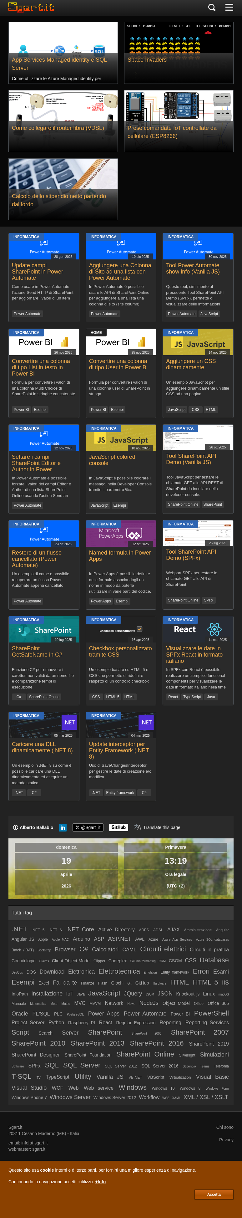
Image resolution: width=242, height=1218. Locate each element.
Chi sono (225, 1127)
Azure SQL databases (212, 939)
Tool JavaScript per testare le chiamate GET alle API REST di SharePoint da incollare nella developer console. (194, 485)
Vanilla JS (109, 1077)
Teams (204, 1066)
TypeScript (192, 697)
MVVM (95, 1003)
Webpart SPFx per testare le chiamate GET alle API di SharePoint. (191, 579)
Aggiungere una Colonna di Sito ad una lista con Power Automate (120, 271)
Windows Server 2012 (114, 1097)
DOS (31, 972)
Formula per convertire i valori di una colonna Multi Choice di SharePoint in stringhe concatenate (43, 388)
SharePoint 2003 (147, 1033)
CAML (129, 949)
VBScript (155, 1077)
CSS (195, 409)
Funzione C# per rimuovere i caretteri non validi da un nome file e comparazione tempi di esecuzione (43, 678)
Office (199, 1003)
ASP (99, 939)
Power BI (21, 409)
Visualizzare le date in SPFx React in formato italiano (194, 654)
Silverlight (187, 1055)
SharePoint (213, 504)
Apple (43, 939)
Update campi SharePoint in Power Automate (37, 271)
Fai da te (65, 983)
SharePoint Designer (36, 1054)
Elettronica (81, 972)
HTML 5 (112, 697)
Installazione (47, 993)
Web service (98, 1088)
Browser (65, 949)
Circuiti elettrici (163, 949)
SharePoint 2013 (97, 1043)
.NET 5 (38, 930)
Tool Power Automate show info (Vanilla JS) (193, 268)
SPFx (208, 600)
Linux (209, 993)
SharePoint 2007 (200, 1032)
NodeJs (149, 1003)
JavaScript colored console (112, 460)
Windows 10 (163, 1088)
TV (39, 1077)
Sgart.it (15, 1127)
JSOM (149, 994)
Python (56, 1022)
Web (73, 1088)
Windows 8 (190, 1088)
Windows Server (70, 1097)
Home (96, 332)
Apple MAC (60, 939)
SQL (52, 1065)
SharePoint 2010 (38, 1043)
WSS (165, 1098)
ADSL (158, 930)
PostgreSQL (75, 1014)
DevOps (17, 972)
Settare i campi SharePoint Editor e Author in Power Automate (36, 466)
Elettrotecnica (119, 971)
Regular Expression (135, 1022)
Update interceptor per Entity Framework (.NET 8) (119, 750)
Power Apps (101, 601)
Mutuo (66, 1004)
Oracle (20, 1014)
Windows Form (217, 1088)
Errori (201, 971)
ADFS (144, 930)
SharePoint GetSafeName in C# (37, 651)
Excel (43, 982)
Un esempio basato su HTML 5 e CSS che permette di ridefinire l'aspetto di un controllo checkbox (119, 675)
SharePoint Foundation (88, 1054)
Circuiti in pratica (209, 949)
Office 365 (218, 1003)
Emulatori (150, 972)
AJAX (173, 929)
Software (18, 1066)
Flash (102, 983)
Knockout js (188, 993)
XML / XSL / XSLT (206, 1097)
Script (20, 1032)
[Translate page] (157, 827)
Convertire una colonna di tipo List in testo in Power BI (41, 367)
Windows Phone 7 (29, 1097)
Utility (82, 1076)
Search (46, 1033)
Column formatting (142, 961)
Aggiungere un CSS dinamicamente (191, 364)
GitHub (142, 982)
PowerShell (211, 1013)
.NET (19, 793)
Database (214, 960)
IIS (225, 983)
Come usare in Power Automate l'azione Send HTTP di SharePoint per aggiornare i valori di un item (42, 292)
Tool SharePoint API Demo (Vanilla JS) (191, 459)
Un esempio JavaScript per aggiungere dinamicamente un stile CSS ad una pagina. (197, 388)
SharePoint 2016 (157, 1043)
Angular (222, 930)
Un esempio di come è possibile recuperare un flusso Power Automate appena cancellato (40, 579)
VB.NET (135, 1077)
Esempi (40, 409)
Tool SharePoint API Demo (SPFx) (191, 555)
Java (211, 697)
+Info (100, 1181)
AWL (139, 939)
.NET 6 (55, 930)
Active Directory (116, 929)
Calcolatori (105, 949)
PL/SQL (41, 1013)
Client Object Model (71, 960)
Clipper (99, 961)
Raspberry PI (81, 1022)
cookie (47, 1170)
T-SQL (22, 1076)
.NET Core (80, 929)
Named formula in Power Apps (120, 556)
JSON (165, 993)
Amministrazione (198, 930)
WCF (57, 1088)
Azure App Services (177, 939)
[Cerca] (212, 8)
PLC (58, 1013)
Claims (44, 961)
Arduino (81, 939)
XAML (176, 1098)
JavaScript (209, 314)
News (131, 1004)
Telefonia (221, 1066)
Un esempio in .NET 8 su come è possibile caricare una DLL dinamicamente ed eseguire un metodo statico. (42, 774)
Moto (53, 1004)
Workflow (149, 1097)
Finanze (87, 983)
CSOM (175, 960)
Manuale (19, 1003)
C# (19, 697)
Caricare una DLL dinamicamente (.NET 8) (42, 747)
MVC (80, 1003)
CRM (162, 961)
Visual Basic (212, 1077)
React (173, 697)
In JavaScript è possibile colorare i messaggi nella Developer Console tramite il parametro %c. (120, 484)
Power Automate (27, 314)
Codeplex (117, 960)
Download (52, 972)
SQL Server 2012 (121, 1066)
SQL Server (81, 1065)
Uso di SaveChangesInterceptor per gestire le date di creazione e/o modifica (120, 771)
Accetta (214, 1194)
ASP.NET (120, 939)
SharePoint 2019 (209, 1044)
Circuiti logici (24, 960)
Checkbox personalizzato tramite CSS (120, 651)
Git (130, 983)
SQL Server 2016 (159, 1065)
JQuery (133, 993)
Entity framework (120, 793)
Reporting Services (207, 1022)
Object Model (176, 1003)
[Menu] (229, 8)
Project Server (28, 1022)
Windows (133, 1087)
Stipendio (189, 1066)
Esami (221, 972)
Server (70, 1033)
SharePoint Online (183, 504)
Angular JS (23, 939)
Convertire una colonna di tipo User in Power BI (118, 364)
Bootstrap (44, 950)
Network (114, 1003)
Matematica (38, 1004)
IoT (69, 993)
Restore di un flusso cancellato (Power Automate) (37, 559)
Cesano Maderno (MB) (44, 1133)
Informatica (26, 237)
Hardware (159, 983)
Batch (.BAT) (23, 950)
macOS (224, 994)
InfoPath (20, 993)
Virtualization (180, 1077)
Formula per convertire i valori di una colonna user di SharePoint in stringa (119, 388)
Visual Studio (29, 1088)
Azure (153, 939)
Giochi (117, 982)
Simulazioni (214, 1055)
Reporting (170, 1022)
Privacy (226, 1139)
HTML (211, 409)
